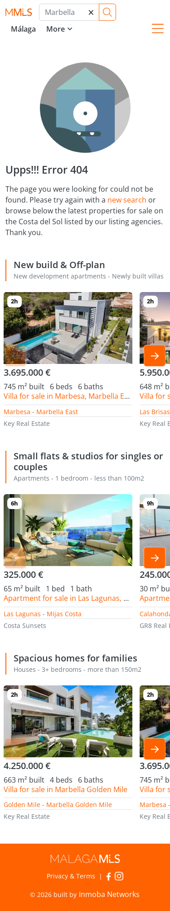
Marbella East (57, 411)
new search (126, 200)
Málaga (23, 29)
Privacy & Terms (71, 876)
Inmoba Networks (109, 894)
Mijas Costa (64, 613)
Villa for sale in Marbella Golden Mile (65, 789)
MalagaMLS (18, 12)
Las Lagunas (22, 613)
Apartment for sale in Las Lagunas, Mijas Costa (83, 598)
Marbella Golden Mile (79, 804)
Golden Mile (22, 804)
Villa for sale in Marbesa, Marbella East (69, 396)
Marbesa (17, 411)
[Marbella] (69, 12)
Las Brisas (155, 411)
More (55, 29)
